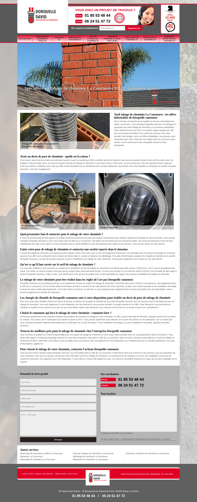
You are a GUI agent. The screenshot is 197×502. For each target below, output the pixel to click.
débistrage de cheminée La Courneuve (90, 456)
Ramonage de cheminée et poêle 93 (42, 39)
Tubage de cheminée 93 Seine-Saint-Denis (112, 39)
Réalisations (25, 39)
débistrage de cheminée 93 (132, 39)
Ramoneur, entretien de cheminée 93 (169, 39)
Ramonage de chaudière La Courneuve (37, 459)
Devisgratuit (115, 18)
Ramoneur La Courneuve (31, 456)
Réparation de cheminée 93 (150, 39)
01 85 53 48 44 (92, 15)
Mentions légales (66, 474)
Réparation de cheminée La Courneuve (90, 459)
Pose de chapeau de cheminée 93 (93, 39)
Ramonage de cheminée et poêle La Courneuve (41, 453)
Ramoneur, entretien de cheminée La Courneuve (147, 453)
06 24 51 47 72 (92, 21)
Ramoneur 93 (59, 39)
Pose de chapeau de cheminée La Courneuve (93, 453)
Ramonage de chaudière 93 (74, 39)
